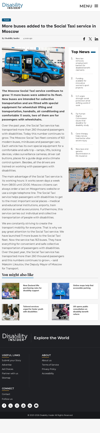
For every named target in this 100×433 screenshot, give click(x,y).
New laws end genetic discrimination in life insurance (83, 152)
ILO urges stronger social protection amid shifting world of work (83, 100)
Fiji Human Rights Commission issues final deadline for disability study (82, 119)
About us (46, 360)
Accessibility (48, 373)
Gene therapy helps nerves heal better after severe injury (83, 137)
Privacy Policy (49, 369)
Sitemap (6, 378)
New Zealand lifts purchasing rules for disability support (32, 288)
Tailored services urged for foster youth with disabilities (33, 309)
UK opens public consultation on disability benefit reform (80, 310)
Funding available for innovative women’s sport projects (82, 83)
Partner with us (10, 373)
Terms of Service (50, 365)
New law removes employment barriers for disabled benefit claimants (83, 64)
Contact (6, 394)
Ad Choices (7, 369)
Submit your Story (11, 360)
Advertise (7, 365)
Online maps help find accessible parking (83, 286)
